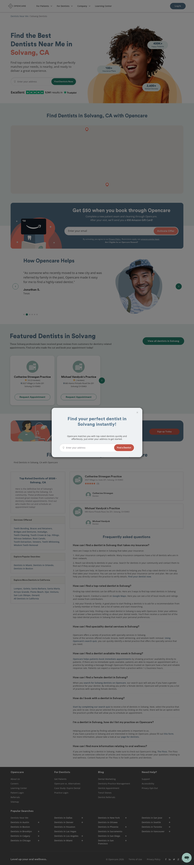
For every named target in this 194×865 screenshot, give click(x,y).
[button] (124, 447)
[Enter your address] (89, 448)
